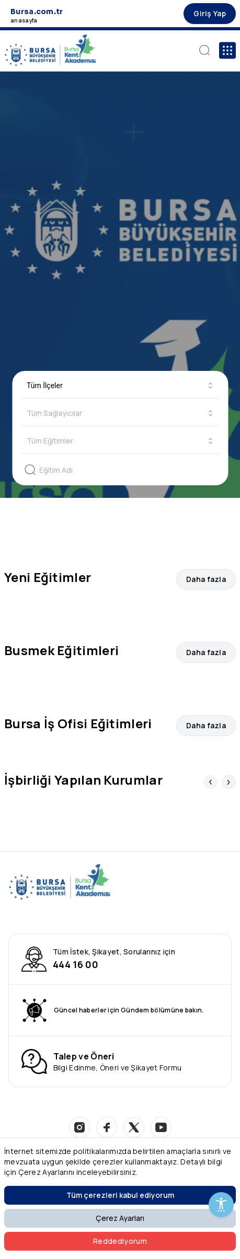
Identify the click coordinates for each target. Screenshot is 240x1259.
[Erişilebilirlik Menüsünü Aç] (221, 1204)
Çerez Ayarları (120, 1218)
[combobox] (120, 385)
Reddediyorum (120, 1241)
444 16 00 (75, 964)
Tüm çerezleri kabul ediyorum (120, 1195)
